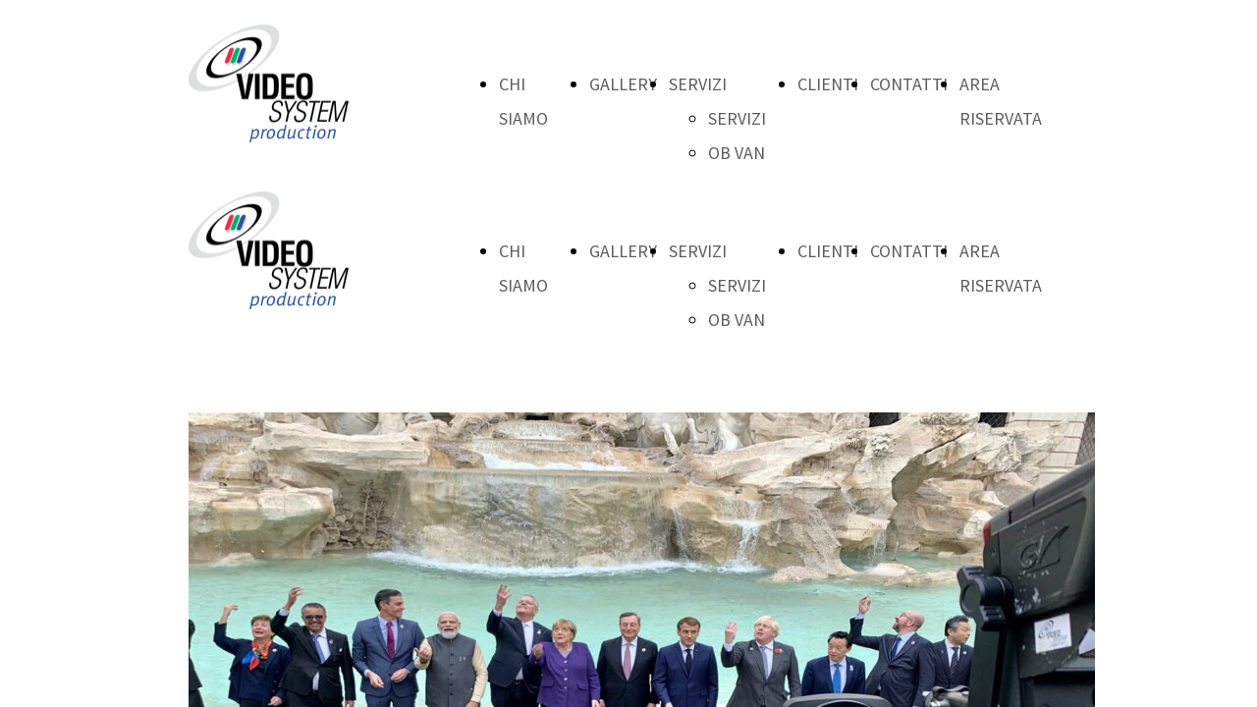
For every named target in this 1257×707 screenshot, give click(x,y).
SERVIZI (698, 84)
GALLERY (623, 84)
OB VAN (736, 152)
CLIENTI (827, 84)
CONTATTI (909, 84)
